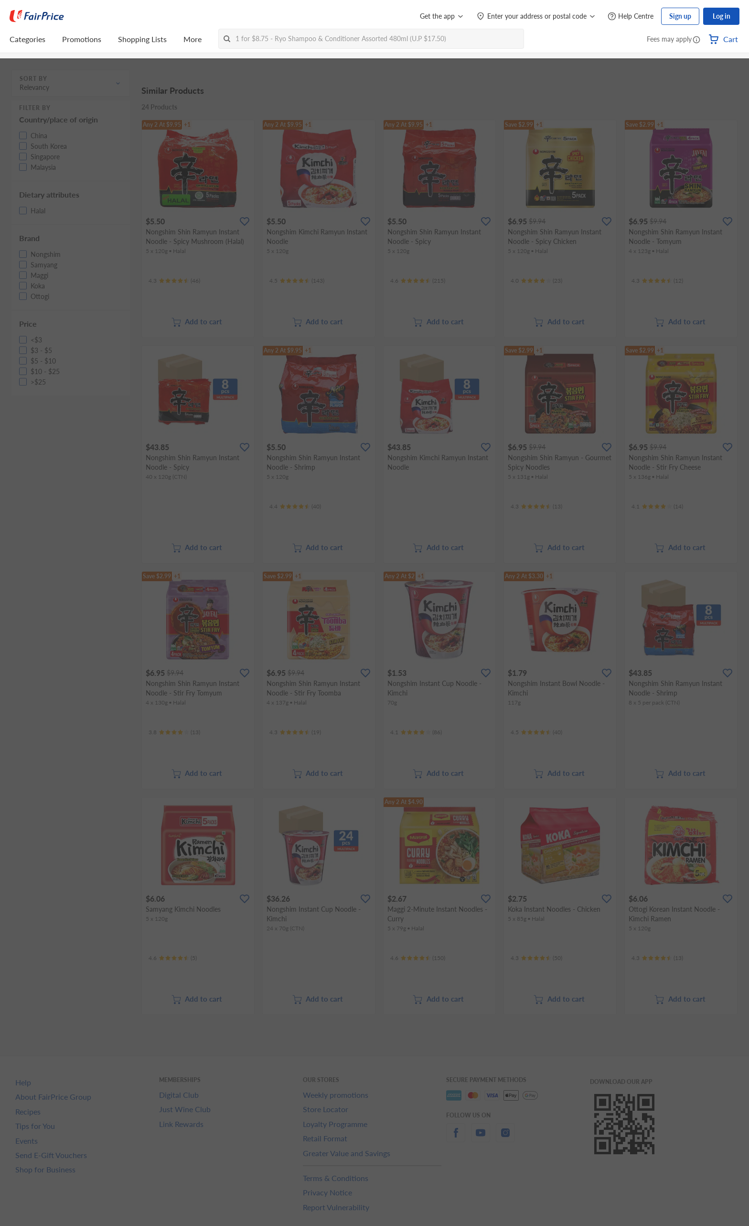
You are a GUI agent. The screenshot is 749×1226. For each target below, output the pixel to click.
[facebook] (455, 1138)
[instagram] (505, 1138)
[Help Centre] (630, 16)
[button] (696, 40)
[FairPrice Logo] (37, 16)
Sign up (680, 16)
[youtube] (480, 1138)
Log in (721, 16)
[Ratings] (174, 281)
